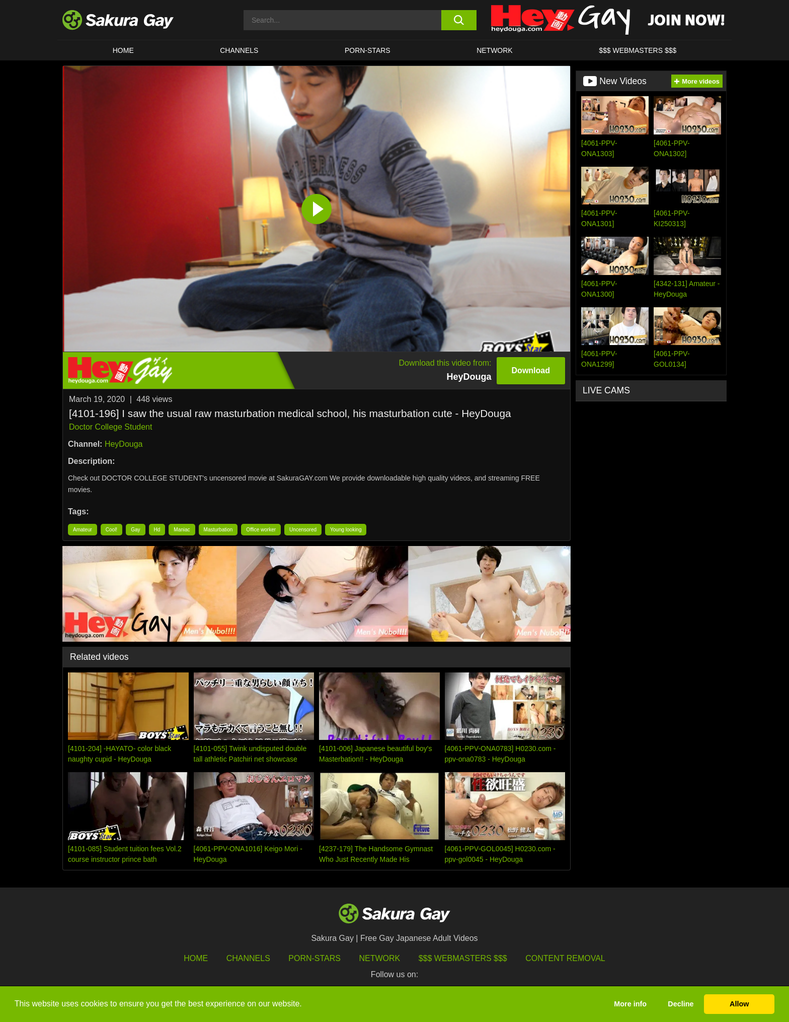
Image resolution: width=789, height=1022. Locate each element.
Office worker (261, 529)
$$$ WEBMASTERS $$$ (637, 50)
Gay (135, 529)
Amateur (82, 529)
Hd (157, 529)
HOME (123, 50)
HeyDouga (124, 444)
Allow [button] (739, 1004)
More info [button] (630, 1004)
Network (495, 50)
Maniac (182, 529)
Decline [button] (680, 1004)
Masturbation (218, 529)
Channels (239, 50)
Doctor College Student (110, 427)
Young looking (345, 529)
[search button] (458, 20)
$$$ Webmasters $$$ (463, 958)
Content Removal (565, 958)
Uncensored (303, 529)
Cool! (111, 529)
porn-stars (367, 50)
